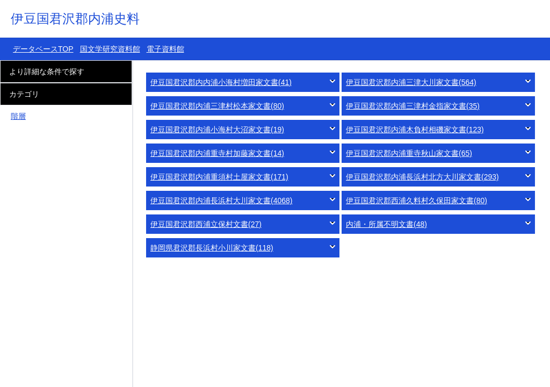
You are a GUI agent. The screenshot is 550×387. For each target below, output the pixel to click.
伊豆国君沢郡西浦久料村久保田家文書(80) (416, 200)
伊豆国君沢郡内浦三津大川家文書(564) (411, 82)
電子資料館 (165, 49)
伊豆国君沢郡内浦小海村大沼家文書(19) (217, 129)
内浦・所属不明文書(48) (386, 224)
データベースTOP (43, 49)
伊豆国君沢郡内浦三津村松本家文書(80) (217, 106)
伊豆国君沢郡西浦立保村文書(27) (206, 224)
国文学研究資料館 (110, 49)
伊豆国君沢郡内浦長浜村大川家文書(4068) (221, 200)
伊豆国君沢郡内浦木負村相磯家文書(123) (415, 129)
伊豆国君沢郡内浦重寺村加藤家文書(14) (217, 153)
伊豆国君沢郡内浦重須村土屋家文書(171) (219, 177)
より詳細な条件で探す (46, 71)
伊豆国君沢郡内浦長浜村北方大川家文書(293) (422, 177)
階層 (18, 116)
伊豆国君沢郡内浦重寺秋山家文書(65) (409, 153)
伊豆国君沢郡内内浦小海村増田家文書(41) (221, 82)
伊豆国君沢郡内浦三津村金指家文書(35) (413, 106)
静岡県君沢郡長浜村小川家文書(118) (211, 247)
